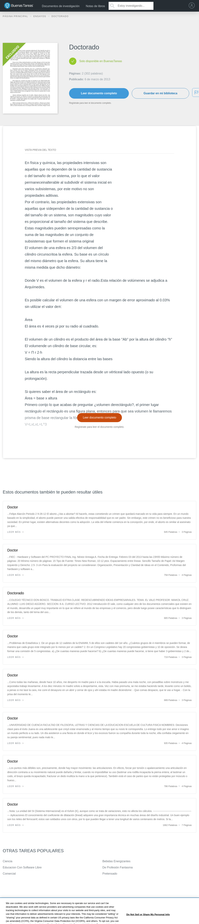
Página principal (16, 16)
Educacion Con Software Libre (22, 867)
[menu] (192, 6)
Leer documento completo (99, 93)
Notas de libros (95, 6)
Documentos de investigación (60, 6)
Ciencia (7, 861)
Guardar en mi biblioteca (160, 93)
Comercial (9, 873)
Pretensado (109, 873)
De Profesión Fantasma (117, 867)
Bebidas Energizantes (116, 861)
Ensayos (40, 16)
